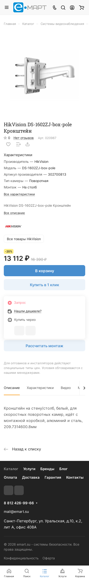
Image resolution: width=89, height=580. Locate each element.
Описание (12, 388)
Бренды (47, 469)
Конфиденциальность (21, 558)
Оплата (10, 477)
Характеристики (40, 388)
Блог (63, 469)
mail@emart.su (16, 511)
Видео (66, 388)
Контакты (75, 477)
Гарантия (53, 477)
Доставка (31, 477)
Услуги (29, 469)
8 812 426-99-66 (19, 503)
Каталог (11, 469)
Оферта (48, 558)
